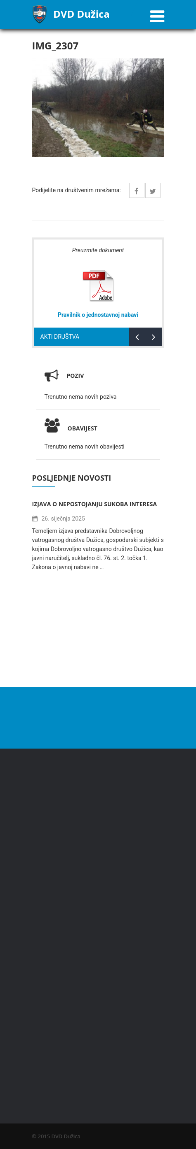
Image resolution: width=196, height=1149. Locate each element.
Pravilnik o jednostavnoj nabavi (98, 315)
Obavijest (71, 428)
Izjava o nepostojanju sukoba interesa (94, 504)
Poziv (75, 375)
